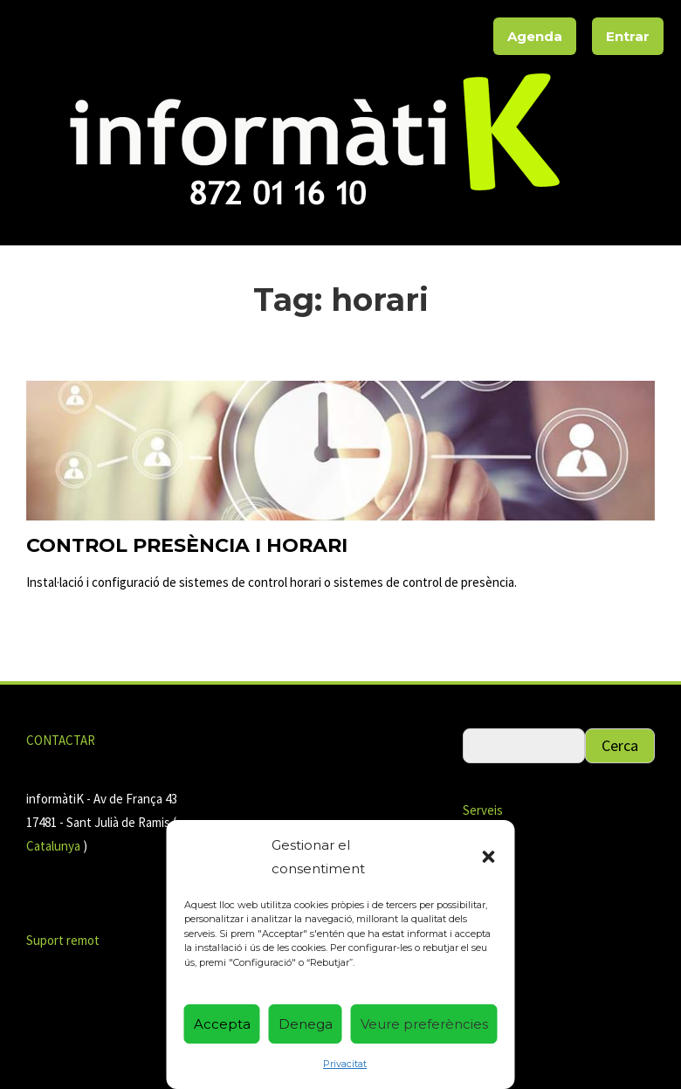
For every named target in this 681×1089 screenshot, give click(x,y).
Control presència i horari (186, 545)
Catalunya (54, 845)
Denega (306, 1024)
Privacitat (345, 1064)
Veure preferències (424, 1024)
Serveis (483, 810)
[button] (489, 856)
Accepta (222, 1024)
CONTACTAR (60, 740)
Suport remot (63, 940)
